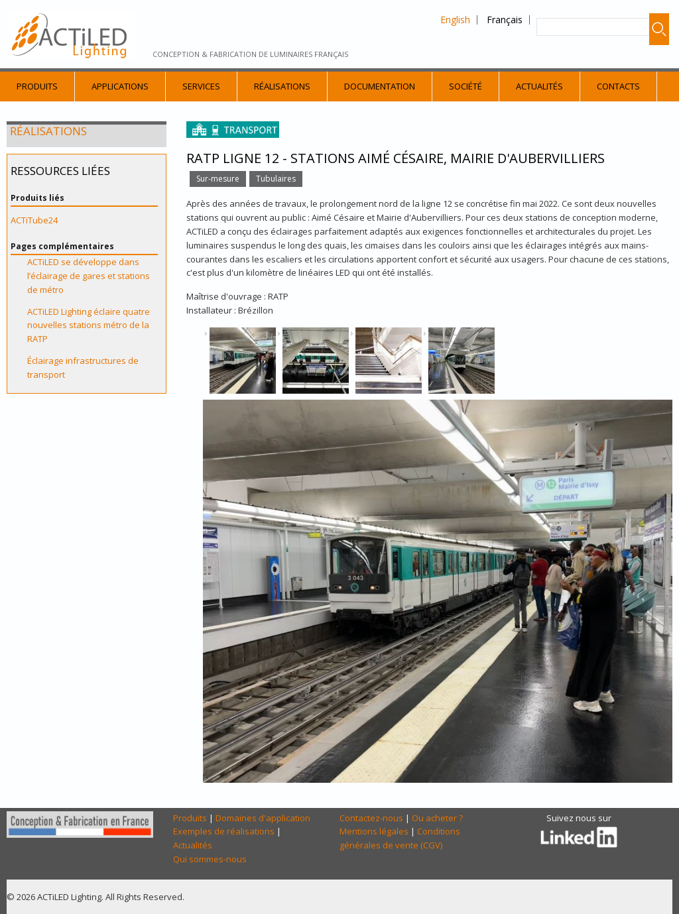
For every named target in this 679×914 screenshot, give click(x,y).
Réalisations (282, 86)
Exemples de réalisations (224, 831)
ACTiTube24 (34, 220)
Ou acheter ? (437, 818)
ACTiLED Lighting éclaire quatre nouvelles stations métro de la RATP (88, 325)
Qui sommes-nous (210, 859)
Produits (37, 86)
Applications (120, 86)
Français (505, 19)
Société (465, 86)
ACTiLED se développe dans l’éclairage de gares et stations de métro (88, 276)
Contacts (618, 86)
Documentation (379, 86)
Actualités (539, 86)
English (455, 19)
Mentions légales (374, 831)
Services (201, 86)
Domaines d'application (263, 818)
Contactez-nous (371, 818)
